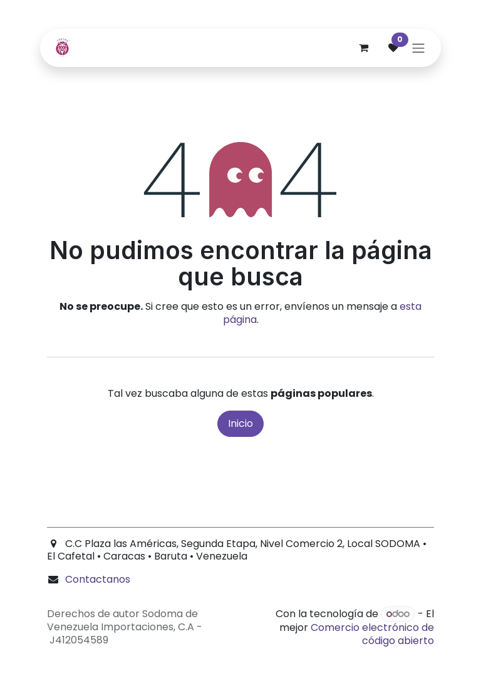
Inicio (240, 423)
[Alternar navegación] (418, 48)
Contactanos (97, 579)
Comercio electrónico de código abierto (372, 634)
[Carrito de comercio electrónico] (363, 47)
